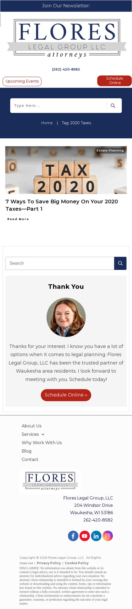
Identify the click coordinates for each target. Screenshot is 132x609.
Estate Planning (110, 150)
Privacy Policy (49, 563)
